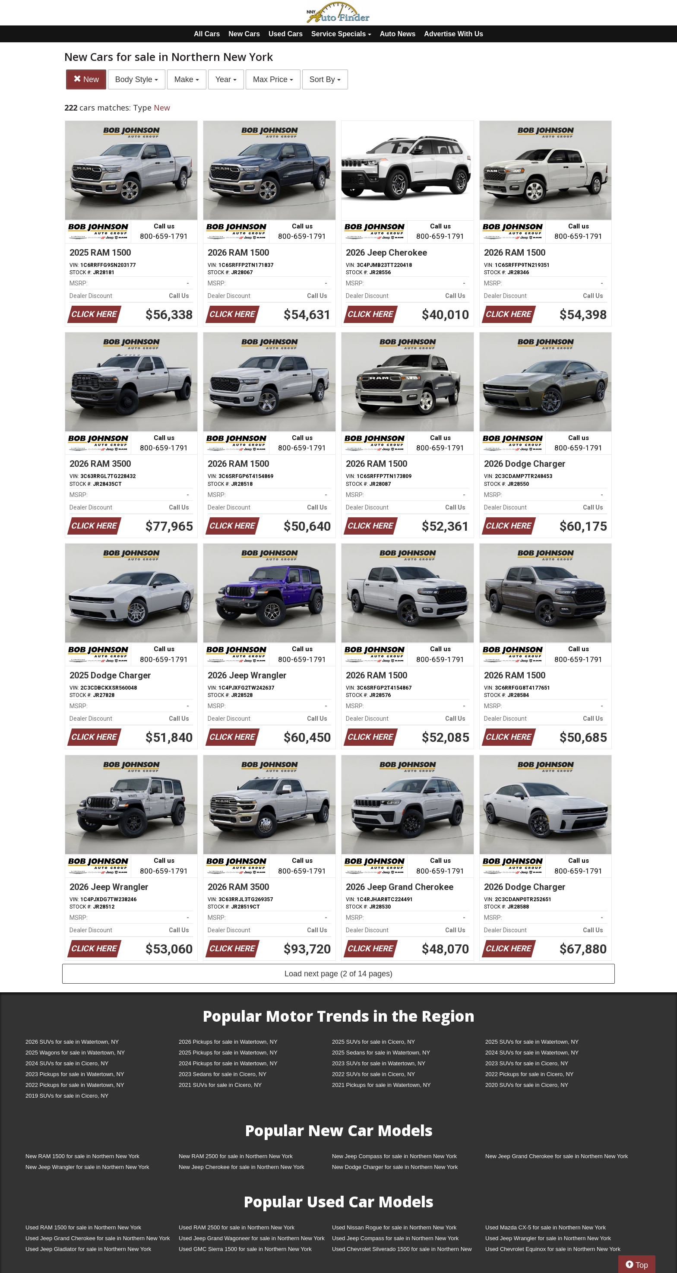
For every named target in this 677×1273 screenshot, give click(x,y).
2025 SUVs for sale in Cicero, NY (373, 1042)
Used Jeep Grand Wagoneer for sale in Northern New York (252, 1238)
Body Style (136, 79)
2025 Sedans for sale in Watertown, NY (381, 1052)
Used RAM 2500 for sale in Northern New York (236, 1227)
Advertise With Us (453, 34)
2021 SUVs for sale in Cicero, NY (220, 1085)
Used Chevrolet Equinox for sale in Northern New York (552, 1249)
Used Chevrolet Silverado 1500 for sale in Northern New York (402, 1251)
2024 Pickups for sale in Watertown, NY (228, 1063)
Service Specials (341, 34)
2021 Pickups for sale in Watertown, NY (381, 1085)
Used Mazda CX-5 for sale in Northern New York (545, 1227)
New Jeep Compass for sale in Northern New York (394, 1156)
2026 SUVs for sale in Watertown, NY (72, 1042)
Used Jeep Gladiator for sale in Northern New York (88, 1249)
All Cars (207, 34)
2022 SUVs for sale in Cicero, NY (373, 1074)
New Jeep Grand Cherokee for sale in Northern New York (556, 1156)
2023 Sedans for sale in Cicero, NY (222, 1074)
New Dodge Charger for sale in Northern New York (395, 1167)
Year (226, 79)
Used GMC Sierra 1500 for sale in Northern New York (245, 1249)
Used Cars (286, 34)
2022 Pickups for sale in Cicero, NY (529, 1074)
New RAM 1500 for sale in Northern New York (82, 1156)
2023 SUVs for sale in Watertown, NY (378, 1063)
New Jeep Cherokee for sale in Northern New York (241, 1167)
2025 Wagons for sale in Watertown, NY (75, 1052)
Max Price (273, 79)
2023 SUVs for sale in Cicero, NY (526, 1063)
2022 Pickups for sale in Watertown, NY (74, 1085)
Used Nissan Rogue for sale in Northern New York (394, 1227)
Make (186, 79)
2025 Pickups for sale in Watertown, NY (228, 1052)
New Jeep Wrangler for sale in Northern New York (87, 1167)
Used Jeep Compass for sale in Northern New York (395, 1238)
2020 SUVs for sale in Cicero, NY (526, 1085)
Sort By (325, 79)
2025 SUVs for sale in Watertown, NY (532, 1042)
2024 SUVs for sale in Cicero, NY (66, 1063)
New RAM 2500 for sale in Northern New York (236, 1156)
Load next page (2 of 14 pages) (338, 973)
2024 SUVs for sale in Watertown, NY (532, 1052)
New (86, 79)
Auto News (398, 34)
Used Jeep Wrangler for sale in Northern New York (548, 1238)
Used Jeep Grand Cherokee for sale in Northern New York (97, 1238)
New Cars (244, 34)
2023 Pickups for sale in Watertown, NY (74, 1074)
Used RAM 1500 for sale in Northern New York (83, 1227)
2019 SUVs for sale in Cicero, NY (66, 1095)
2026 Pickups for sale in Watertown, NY (228, 1042)
